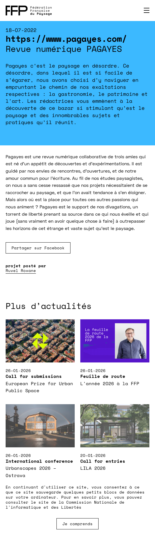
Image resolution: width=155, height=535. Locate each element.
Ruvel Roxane (21, 270)
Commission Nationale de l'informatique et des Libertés (65, 504)
